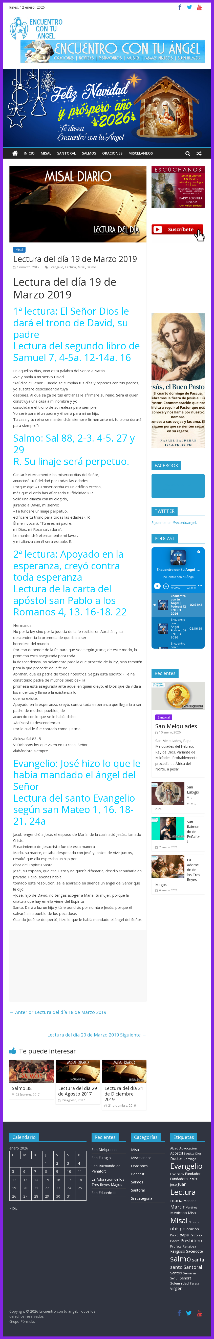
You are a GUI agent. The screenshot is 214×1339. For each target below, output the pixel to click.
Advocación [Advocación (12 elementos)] (188, 1148)
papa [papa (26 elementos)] (184, 1235)
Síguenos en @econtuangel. (174, 522)
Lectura (70, 267)
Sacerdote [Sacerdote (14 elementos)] (194, 1251)
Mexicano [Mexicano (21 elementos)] (178, 1212)
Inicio (29, 153)
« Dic (13, 1208)
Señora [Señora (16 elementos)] (185, 1278)
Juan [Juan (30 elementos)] (182, 1184)
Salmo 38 (22, 1088)
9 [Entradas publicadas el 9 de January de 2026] (57, 1171)
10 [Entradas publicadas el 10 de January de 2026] (69, 1171)
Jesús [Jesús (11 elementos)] (193, 1179)
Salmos (89, 153)
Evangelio (56, 267)
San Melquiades (176, 726)
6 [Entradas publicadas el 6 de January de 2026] (24, 1171)
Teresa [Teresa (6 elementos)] (194, 1283)
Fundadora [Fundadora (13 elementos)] (179, 1179)
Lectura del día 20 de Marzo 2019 (96, 1035)
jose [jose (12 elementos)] (173, 1184)
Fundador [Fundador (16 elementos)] (193, 1173)
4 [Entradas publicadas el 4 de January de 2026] (79, 1163)
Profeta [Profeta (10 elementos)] (176, 1246)
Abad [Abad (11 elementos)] (174, 1148)
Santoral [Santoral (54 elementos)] (193, 1267)
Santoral (66, 153)
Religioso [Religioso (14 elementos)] (177, 1251)
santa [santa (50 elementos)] (198, 1260)
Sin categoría (141, 1198)
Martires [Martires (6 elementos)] (191, 1207)
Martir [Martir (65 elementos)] (177, 1206)
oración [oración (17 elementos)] (192, 1229)
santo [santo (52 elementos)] (176, 1267)
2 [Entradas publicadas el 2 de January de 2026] (57, 1163)
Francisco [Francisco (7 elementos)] (177, 1174)
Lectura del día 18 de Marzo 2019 (57, 1012)
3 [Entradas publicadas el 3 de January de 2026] (68, 1163)
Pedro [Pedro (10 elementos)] (175, 1241)
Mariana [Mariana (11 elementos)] (190, 1200)
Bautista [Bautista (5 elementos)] (189, 1153)
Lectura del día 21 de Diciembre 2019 (123, 1093)
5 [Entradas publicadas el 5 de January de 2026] (13, 1171)
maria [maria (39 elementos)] (176, 1200)
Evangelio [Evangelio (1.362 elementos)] (186, 1166)
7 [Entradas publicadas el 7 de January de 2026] (35, 1171)
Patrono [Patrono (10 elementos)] (196, 1235)
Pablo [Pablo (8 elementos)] (174, 1235)
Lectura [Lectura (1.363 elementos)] (183, 1192)
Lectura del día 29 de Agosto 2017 (77, 1091)
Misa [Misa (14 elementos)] (192, 1212)
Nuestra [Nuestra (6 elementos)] (194, 1222)
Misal (46, 153)
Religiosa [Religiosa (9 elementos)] (189, 1246)
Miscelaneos (141, 153)
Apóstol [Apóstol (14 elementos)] (176, 1153)
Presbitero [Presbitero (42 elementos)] (191, 1240)
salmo (91, 267)
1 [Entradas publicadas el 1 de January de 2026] (46, 1163)
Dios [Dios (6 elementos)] (198, 1153)
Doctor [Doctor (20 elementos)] (176, 1158)
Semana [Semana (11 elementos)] (189, 1273)
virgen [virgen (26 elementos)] (176, 1288)
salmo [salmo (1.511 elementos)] (180, 1259)
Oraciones (112, 153)
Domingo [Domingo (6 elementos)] (189, 1159)
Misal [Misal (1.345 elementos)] (179, 1220)
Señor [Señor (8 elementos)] (174, 1278)
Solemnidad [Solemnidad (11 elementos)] (179, 1283)
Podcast (137, 1174)
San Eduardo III (104, 1192)
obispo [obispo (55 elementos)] (177, 1228)
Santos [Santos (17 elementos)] (176, 1273)
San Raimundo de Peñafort (193, 831)
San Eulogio (193, 790)
